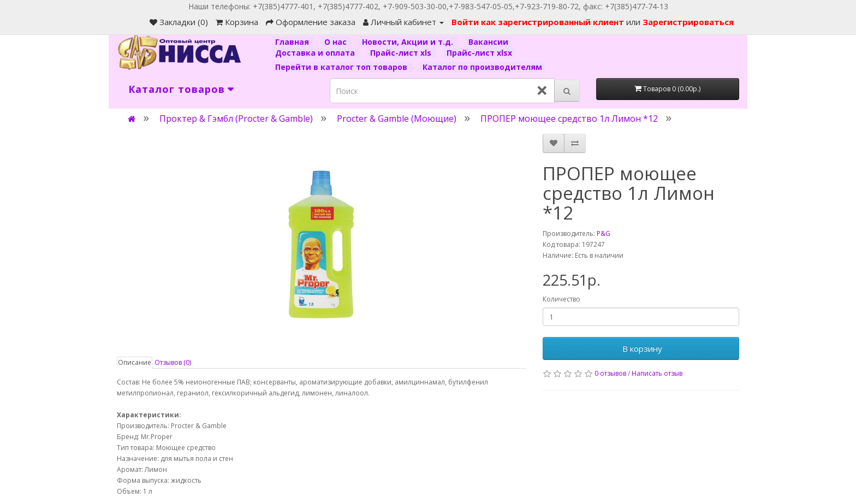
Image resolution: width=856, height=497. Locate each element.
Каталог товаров (176, 89)
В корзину (641, 348)
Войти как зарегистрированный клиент (538, 21)
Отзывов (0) (172, 362)
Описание (134, 362)
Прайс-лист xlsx (479, 53)
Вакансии (488, 42)
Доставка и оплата (316, 53)
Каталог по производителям (482, 67)
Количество (561, 299)
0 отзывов (610, 373)
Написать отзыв (657, 373)
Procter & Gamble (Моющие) (396, 119)
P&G (603, 233)
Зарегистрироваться (688, 21)
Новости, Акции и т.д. (408, 42)
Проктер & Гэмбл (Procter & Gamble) (236, 119)
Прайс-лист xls (401, 53)
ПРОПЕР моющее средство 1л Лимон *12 (569, 119)
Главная (293, 42)
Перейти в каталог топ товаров (342, 67)
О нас (336, 42)
